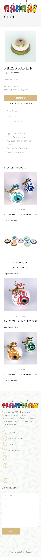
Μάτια (26, 90)
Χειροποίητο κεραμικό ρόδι (20, 214)
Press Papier (20, 267)
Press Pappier (18, 90)
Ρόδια (23, 210)
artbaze (28, 552)
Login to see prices (12, 73)
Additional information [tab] (20, 104)
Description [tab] (20, 98)
